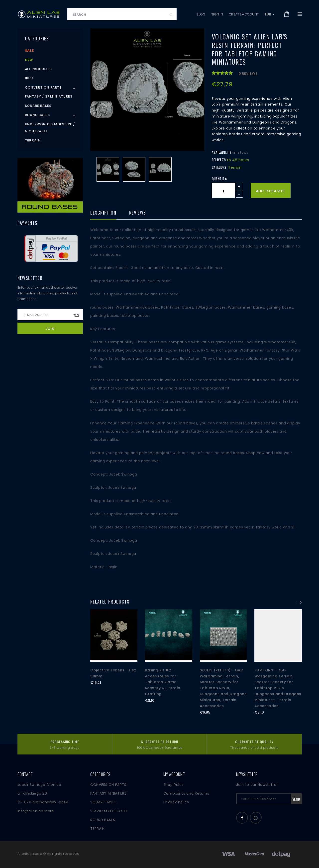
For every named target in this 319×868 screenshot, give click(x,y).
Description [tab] (103, 213)
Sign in (217, 14)
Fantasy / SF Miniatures (48, 96)
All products (38, 69)
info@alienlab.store (35, 811)
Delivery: (219, 159)
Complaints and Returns (186, 793)
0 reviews (248, 73)
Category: (219, 167)
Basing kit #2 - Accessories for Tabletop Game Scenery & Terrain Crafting (162, 682)
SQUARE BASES (103, 802)
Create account (244, 14)
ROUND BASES (102, 819)
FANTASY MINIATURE (108, 793)
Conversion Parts (43, 87)
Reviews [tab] (137, 213)
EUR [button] (269, 14)
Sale (29, 50)
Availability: (222, 152)
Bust (29, 78)
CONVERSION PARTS (108, 784)
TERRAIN (97, 828)
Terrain (33, 140)
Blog (201, 14)
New (29, 59)
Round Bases (37, 115)
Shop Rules (173, 784)
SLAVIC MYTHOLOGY (109, 811)
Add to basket (270, 190)
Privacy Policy (176, 802)
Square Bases (38, 105)
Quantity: (219, 178)
